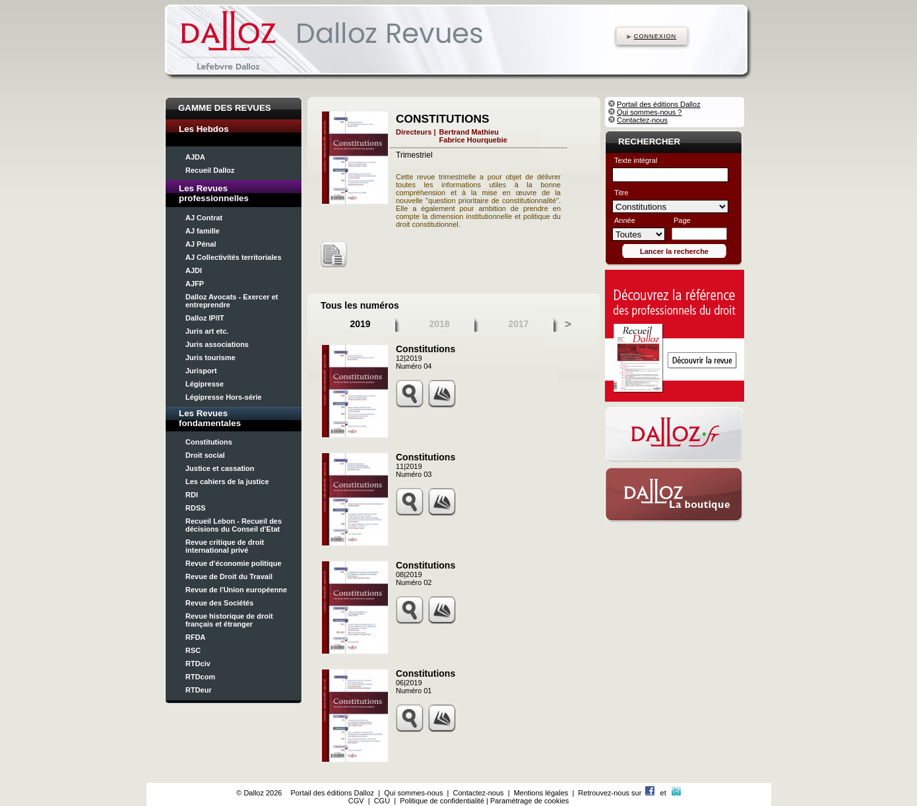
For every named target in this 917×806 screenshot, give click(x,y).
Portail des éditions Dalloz (659, 104)
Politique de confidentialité (442, 801)
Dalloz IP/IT (204, 318)
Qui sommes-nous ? (649, 112)
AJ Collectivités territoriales (233, 257)
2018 (439, 324)
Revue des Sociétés (219, 603)
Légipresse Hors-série (223, 397)
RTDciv (197, 663)
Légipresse (204, 384)
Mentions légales (541, 793)
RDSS (195, 508)
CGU (382, 801)
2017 (518, 324)
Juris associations (217, 344)
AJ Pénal (200, 244)
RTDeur (198, 690)
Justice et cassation (220, 468)
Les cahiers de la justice (227, 481)
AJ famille (202, 231)
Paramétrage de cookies (529, 801)
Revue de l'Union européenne (236, 590)
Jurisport (201, 371)
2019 (360, 324)
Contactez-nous (642, 120)
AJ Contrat (203, 218)
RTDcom (200, 677)
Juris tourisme (210, 357)
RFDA (195, 637)
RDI (191, 495)
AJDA (195, 157)
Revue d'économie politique (233, 563)
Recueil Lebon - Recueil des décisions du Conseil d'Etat (233, 525)
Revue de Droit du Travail (228, 576)
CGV (356, 801)
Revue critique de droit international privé (224, 546)
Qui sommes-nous (413, 793)
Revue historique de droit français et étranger (229, 620)
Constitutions (208, 442)
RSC (193, 650)
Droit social (205, 455)
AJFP (194, 284)
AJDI (193, 270)
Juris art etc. (206, 331)
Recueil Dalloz (210, 170)
